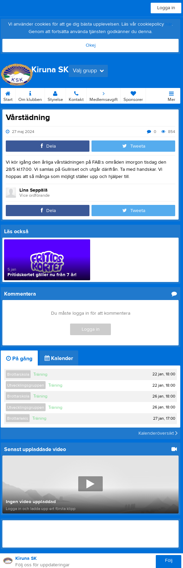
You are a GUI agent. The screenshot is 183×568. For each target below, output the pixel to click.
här (168, 24)
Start (8, 95)
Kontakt (76, 95)
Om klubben (30, 95)
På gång (19, 358)
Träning (40, 374)
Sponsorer (133, 95)
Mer (171, 95)
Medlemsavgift (103, 95)
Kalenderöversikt (158, 433)
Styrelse (55, 95)
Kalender (59, 358)
